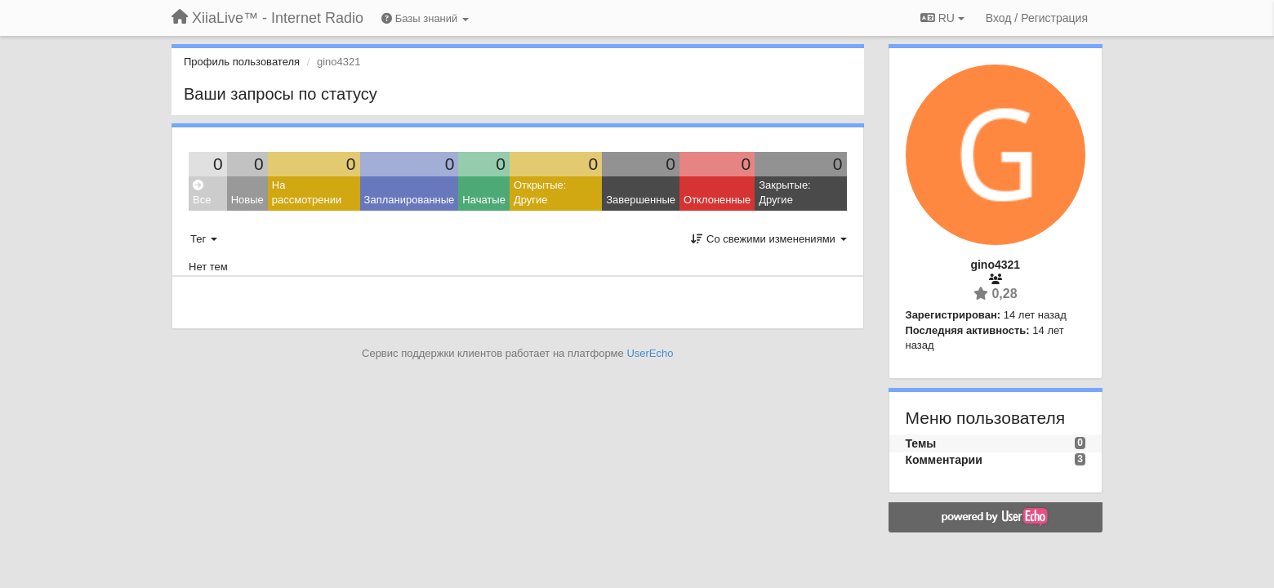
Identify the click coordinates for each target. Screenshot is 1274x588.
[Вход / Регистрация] (1036, 18)
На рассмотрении (306, 193)
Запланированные (409, 200)
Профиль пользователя (242, 62)
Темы (921, 443)
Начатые (484, 200)
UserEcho (649, 353)
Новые (247, 200)
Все (202, 193)
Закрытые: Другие (784, 193)
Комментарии (944, 459)
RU (942, 17)
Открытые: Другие (540, 193)
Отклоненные (717, 200)
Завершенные (640, 200)
